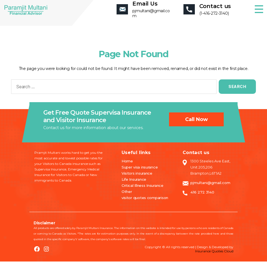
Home (127, 163)
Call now (196, 122)
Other (127, 194)
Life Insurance (134, 182)
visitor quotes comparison (145, 200)
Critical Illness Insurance (142, 188)
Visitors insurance (137, 176)
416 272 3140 (202, 194)
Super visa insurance (140, 169)
